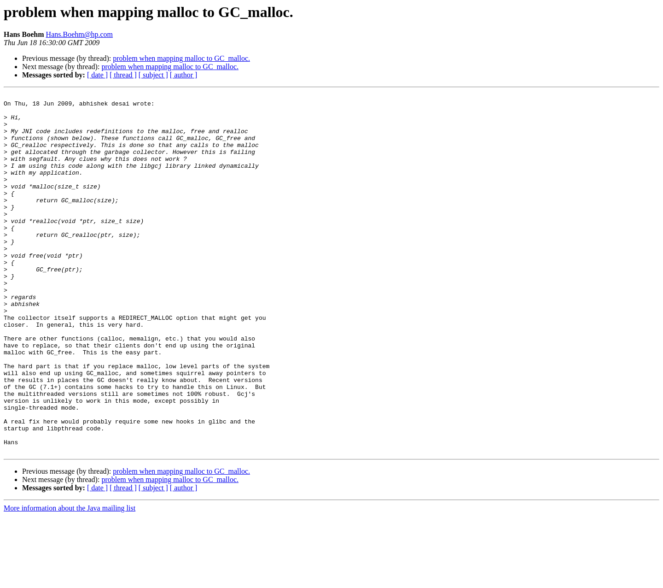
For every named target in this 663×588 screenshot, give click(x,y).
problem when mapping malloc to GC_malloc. (181, 58)
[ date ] (97, 75)
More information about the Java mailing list (69, 580)
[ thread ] (123, 75)
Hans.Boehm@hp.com (79, 34)
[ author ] (184, 75)
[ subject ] (153, 75)
